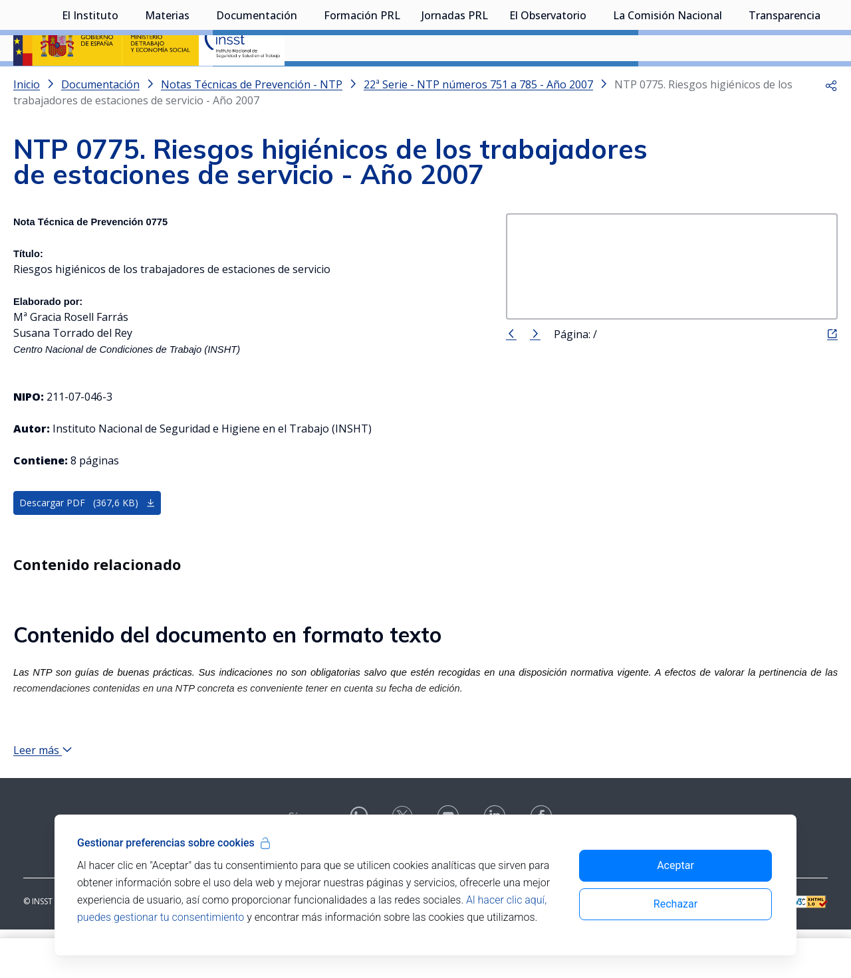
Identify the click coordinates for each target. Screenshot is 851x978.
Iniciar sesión (787, 30)
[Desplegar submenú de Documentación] (303, 81)
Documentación (256, 83)
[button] (831, 120)
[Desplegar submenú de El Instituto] (125, 81)
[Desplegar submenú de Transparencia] (827, 81)
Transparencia (784, 83)
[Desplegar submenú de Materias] (196, 81)
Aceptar (675, 865)
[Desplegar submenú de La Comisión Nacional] (728, 81)
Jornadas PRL (455, 83)
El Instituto (90, 83)
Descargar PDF (87, 538)
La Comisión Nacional (667, 83)
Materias (167, 83)
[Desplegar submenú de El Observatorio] (593, 81)
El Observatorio (547, 83)
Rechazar (675, 904)
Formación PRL (362, 83)
